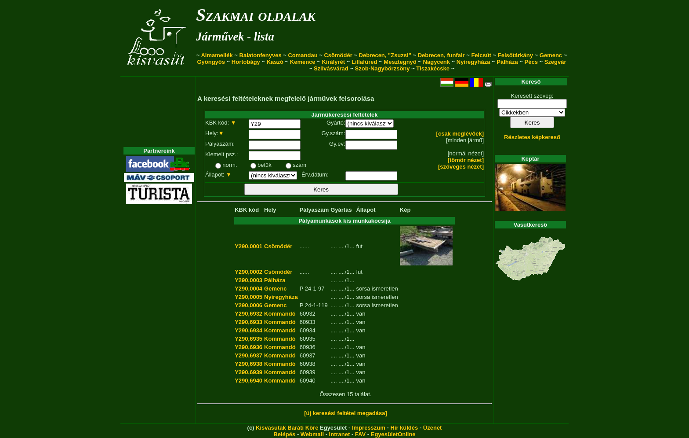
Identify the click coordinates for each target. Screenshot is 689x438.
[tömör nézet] (466, 160)
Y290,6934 (248, 330)
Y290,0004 (248, 288)
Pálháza (507, 62)
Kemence (302, 62)
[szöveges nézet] (461, 166)
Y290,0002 (248, 272)
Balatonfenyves (260, 55)
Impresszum (368, 427)
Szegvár (555, 62)
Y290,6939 (248, 372)
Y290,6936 (248, 347)
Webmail (312, 434)
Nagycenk (436, 62)
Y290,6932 (248, 313)
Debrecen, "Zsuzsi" (385, 55)
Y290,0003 (248, 280)
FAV (360, 434)
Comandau (302, 55)
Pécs (531, 62)
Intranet (339, 434)
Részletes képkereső (532, 137)
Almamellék (216, 55)
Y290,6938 (248, 364)
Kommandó (280, 313)
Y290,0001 (248, 246)
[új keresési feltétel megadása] (345, 413)
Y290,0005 (248, 297)
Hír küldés (404, 427)
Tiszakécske (433, 68)
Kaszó (275, 62)
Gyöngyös (211, 62)
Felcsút (481, 55)
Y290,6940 (248, 380)
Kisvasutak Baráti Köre (287, 427)
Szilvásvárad (331, 68)
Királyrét (333, 62)
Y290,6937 (248, 355)
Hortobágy (246, 62)
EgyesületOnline (393, 434)
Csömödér (338, 55)
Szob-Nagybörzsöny (382, 68)
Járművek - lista (235, 36)
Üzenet (432, 427)
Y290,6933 (248, 322)
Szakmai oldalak (255, 15)
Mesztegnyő (400, 62)
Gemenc (551, 55)
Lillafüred (364, 62)
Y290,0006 (248, 305)
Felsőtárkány (515, 55)
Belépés (284, 434)
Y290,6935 (248, 338)
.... (333, 246)
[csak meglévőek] (460, 133)
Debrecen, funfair (441, 55)
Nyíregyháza (473, 62)
